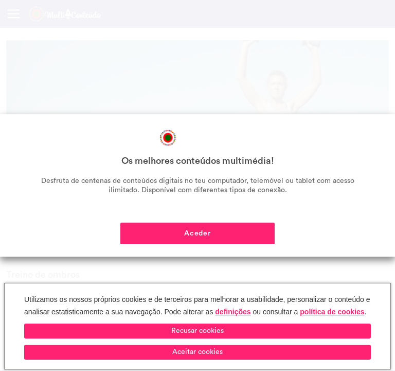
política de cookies (332, 312)
